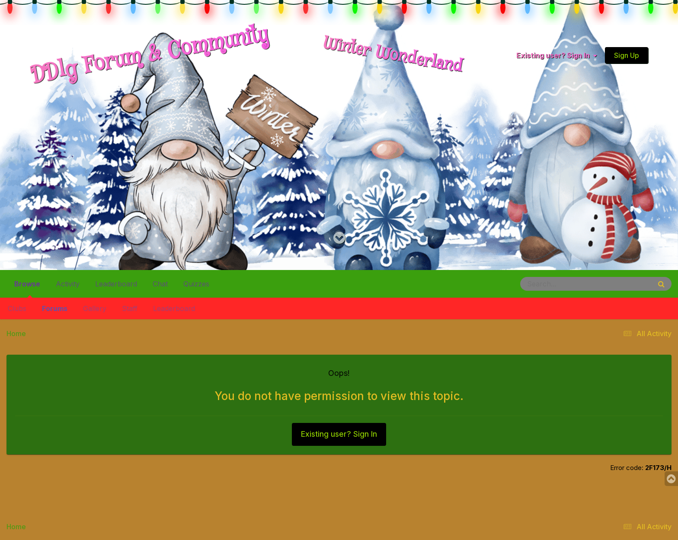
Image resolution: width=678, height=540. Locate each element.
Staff (130, 308)
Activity (68, 284)
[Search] (562, 284)
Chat (160, 284)
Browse (27, 287)
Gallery (94, 308)
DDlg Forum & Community (149, 55)
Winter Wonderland (393, 55)
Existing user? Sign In (556, 55)
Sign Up (626, 55)
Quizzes (196, 284)
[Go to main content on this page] (339, 238)
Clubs (17, 308)
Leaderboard (174, 308)
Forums (54, 308)
